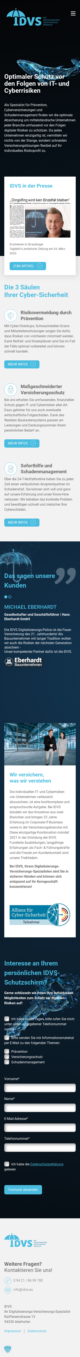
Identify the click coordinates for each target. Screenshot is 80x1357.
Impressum (12, 1331)
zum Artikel (27, 265)
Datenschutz (37, 1331)
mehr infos (22, 364)
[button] (7, 1349)
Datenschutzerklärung (46, 1164)
